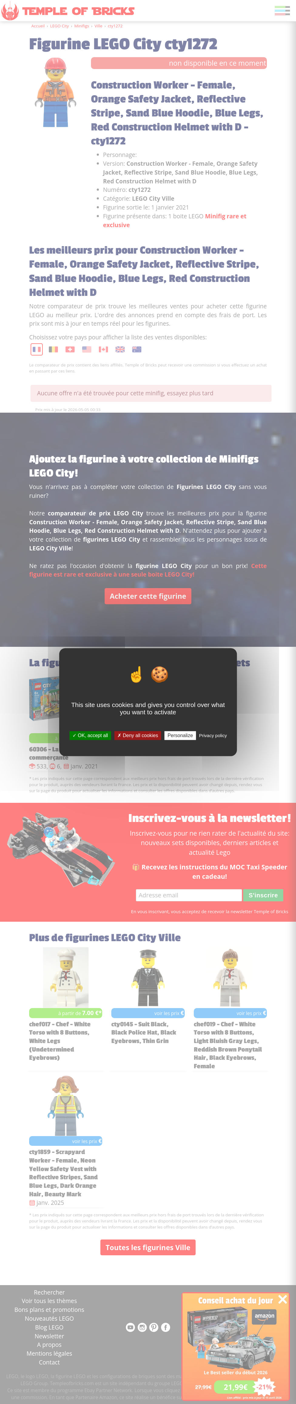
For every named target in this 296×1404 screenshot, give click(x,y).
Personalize (180, 735)
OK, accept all (90, 735)
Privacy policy (213, 735)
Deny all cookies (137, 735)
